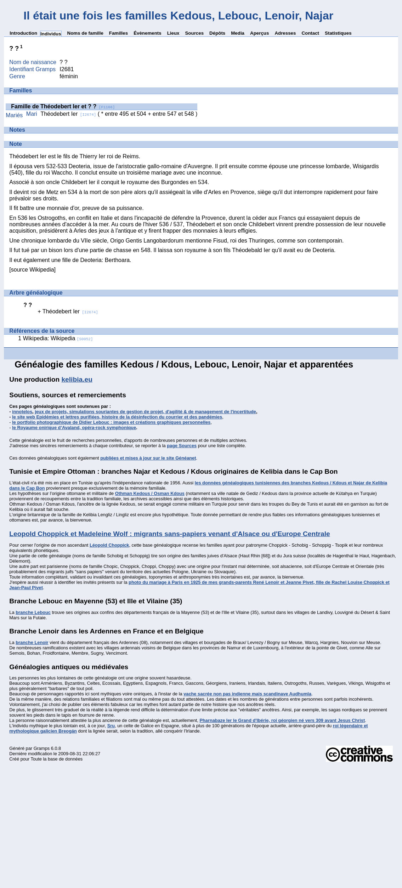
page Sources (182, 445)
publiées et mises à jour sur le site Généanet (148, 458)
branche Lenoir (32, 642)
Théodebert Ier (68, 114)
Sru (111, 725)
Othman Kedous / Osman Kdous (150, 493)
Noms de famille (85, 33)
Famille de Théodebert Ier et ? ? (63, 106)
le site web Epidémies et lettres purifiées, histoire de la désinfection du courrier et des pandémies (117, 417)
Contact (310, 33)
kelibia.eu (76, 379)
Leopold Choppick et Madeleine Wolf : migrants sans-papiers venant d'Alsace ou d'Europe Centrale (169, 533)
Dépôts (217, 33)
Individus (50, 33)
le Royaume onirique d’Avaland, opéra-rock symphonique (74, 427)
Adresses (285, 33)
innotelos (22, 411)
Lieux (173, 33)
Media (237, 33)
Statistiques (338, 33)
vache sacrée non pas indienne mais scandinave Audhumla (247, 693)
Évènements (148, 33)
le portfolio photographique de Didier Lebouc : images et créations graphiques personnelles (111, 422)
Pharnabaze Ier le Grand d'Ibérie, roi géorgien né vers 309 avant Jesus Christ (282, 720)
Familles (118, 33)
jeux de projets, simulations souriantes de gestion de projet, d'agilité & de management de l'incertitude (145, 411)
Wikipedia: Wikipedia (58, 338)
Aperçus (259, 33)
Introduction (23, 33)
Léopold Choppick (109, 545)
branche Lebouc (33, 612)
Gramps (42, 748)
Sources (194, 33)
